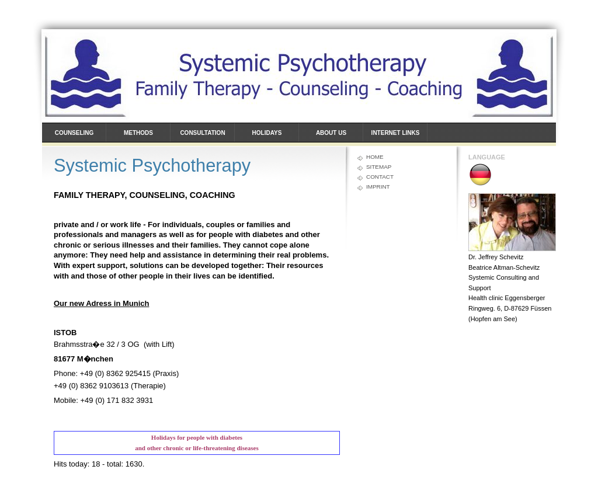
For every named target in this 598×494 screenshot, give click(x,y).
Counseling (74, 133)
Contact (380, 176)
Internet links (395, 133)
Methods (138, 133)
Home (375, 157)
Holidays (267, 133)
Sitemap (378, 166)
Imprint (378, 186)
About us (331, 133)
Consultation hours (202, 138)
